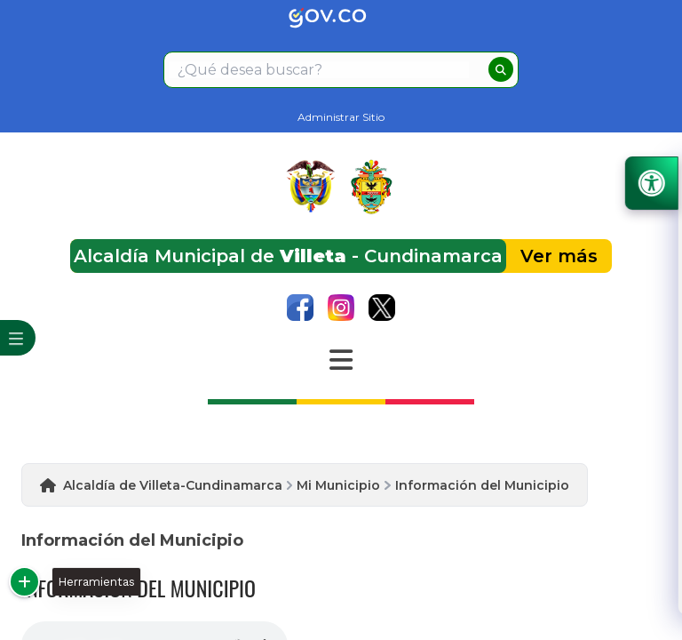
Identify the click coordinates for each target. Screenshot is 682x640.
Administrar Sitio (341, 117)
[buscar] (500, 69)
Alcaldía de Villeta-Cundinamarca (172, 485)
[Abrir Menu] (341, 360)
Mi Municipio (338, 485)
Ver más (559, 256)
